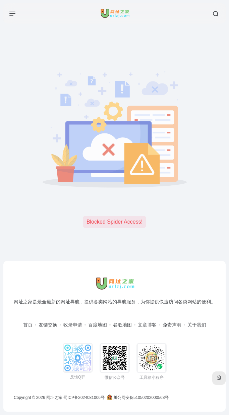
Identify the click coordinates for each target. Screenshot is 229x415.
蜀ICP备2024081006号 (84, 397)
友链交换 (48, 325)
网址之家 (54, 397)
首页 (28, 325)
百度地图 (97, 325)
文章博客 (147, 325)
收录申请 (72, 325)
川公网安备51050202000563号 (138, 397)
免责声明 (172, 325)
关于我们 (196, 325)
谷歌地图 (122, 325)
